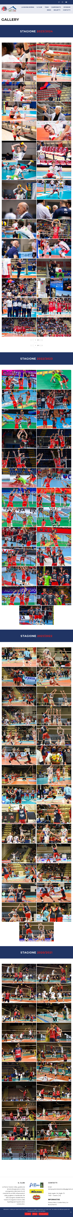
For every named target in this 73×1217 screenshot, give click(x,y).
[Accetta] (71, 1212)
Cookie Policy (62, 1202)
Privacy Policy (52, 1202)
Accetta (27, 1214)
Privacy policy (43, 1214)
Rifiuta (35, 1214)
